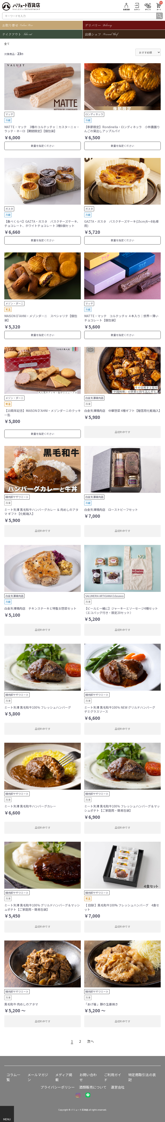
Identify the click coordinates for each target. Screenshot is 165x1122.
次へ (90, 1041)
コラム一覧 (13, 1077)
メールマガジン (38, 1077)
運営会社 (118, 1087)
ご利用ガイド (112, 1077)
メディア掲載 (63, 1077)
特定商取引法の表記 (142, 1077)
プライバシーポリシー (57, 1087)
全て (6, 43)
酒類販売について (93, 1087)
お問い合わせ (88, 1077)
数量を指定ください (42, 145)
